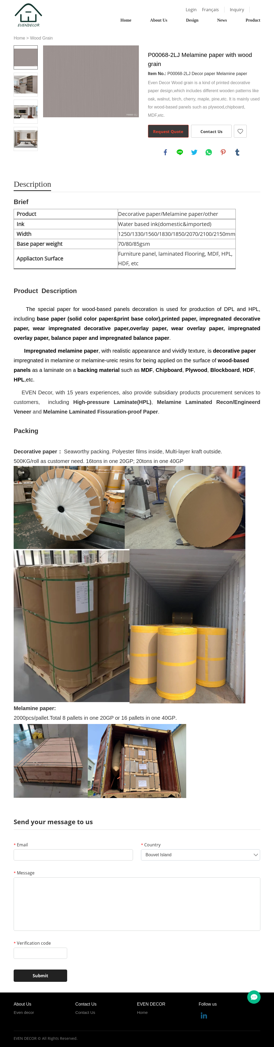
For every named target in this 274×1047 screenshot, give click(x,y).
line (180, 152)
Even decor (24, 1012)
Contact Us (211, 131)
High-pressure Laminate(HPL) (112, 402)
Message (24, 873)
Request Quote (168, 131)
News (222, 20)
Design (192, 20)
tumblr (237, 152)
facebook (165, 152)
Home (125, 20)
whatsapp (209, 152)
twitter (194, 152)
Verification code (32, 943)
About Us (158, 20)
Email (21, 845)
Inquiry (237, 10)
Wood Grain (41, 38)
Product (253, 20)
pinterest (223, 152)
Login (191, 10)
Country (151, 845)
